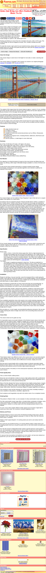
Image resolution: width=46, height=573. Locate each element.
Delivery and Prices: (5, 411)
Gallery (5, 9)
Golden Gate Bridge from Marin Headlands (28, 9)
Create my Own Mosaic (6, 5)
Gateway (2, 62)
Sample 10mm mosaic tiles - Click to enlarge (23, 354)
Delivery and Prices (39, 47)
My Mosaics (42, 2)
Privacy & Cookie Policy (5, 567)
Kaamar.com (8, 1)
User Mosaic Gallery (36, 5)
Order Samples (25, 259)
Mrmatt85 (8, 62)
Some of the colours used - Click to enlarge (23, 195)
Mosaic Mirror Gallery (28, 6)
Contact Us (42, 4)
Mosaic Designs (11, 9)
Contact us (2, 569)
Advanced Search (23, 563)
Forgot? (8, 512)
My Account (26, 1)
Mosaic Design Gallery (14, 6)
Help (34, 1)
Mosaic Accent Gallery (21, 6)
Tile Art (17, 9)
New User (2, 516)
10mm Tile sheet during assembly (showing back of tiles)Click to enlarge (23, 240)
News (31, 1)
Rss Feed (43, 1)
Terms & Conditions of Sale (5, 568)
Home (1, 9)
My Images (19, 1)
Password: (2, 512)
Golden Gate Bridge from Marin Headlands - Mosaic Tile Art (23, 99)
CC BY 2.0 (17, 62)
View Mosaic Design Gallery (23, 537)
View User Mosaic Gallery (23, 555)
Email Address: (3, 510)
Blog (37, 1)
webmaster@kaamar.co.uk (10, 571)
